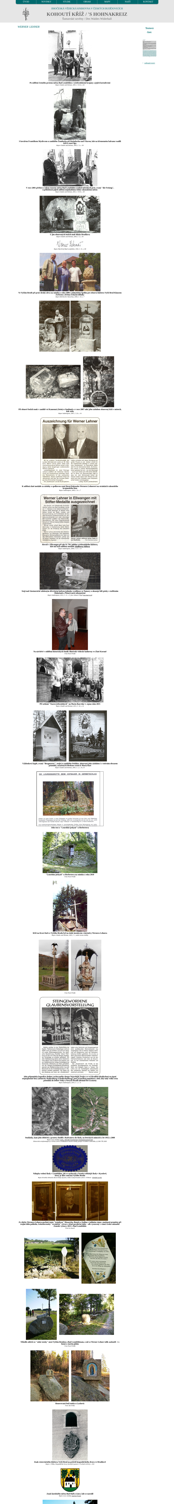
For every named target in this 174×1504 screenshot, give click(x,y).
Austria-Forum (76, 1496)
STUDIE (67, 1)
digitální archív (97, 1177)
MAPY (107, 1)
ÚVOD (26, 1)
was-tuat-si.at (87, 595)
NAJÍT (128, 1)
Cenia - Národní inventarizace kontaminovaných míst (76, 1140)
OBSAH (87, 1)
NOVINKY (46, 1)
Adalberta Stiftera (82, 546)
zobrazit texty (149, 63)
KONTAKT (148, 1)
